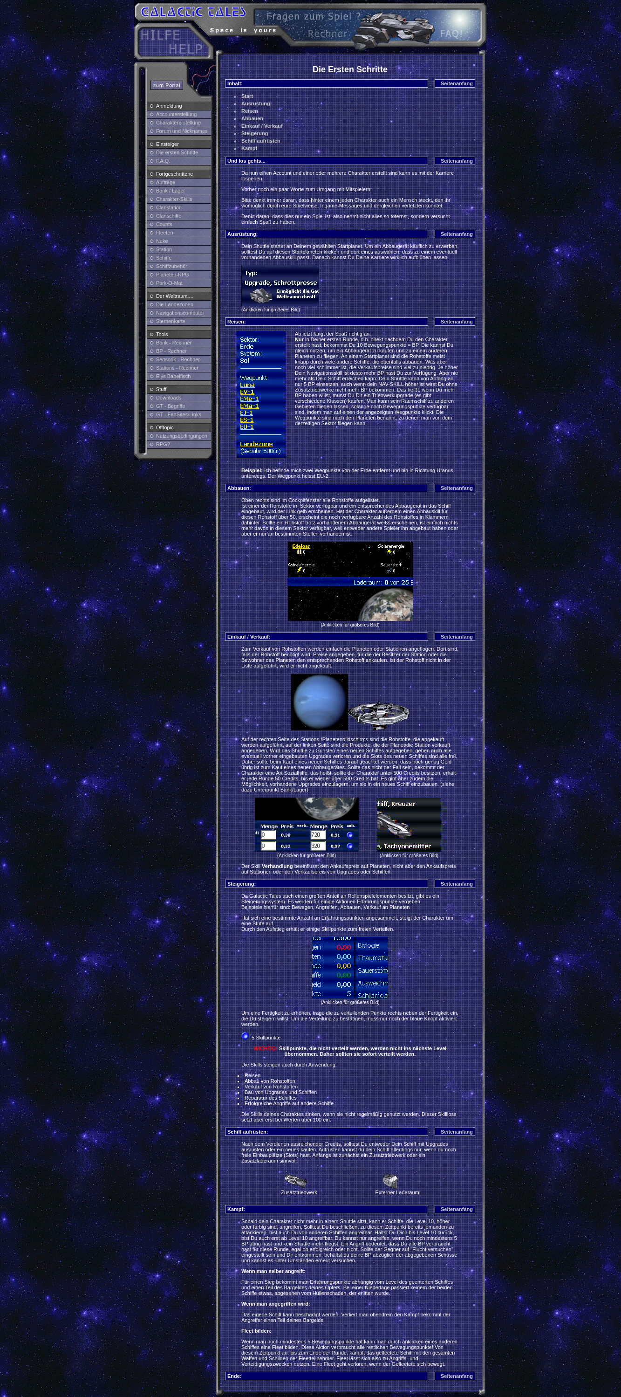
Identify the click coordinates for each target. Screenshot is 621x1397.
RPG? (163, 444)
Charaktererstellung (178, 122)
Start (247, 96)
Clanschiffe (168, 216)
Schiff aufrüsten (260, 141)
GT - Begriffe (170, 406)
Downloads (168, 397)
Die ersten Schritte (177, 152)
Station (164, 249)
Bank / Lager (170, 190)
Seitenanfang (457, 83)
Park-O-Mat (169, 283)
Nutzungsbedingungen (181, 436)
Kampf (249, 148)
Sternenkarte (170, 321)
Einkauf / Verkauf (262, 126)
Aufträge (166, 182)
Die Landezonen (174, 304)
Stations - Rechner (177, 368)
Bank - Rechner (173, 342)
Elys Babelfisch (173, 376)
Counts (164, 224)
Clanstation (169, 207)
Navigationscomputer (180, 313)
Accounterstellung (176, 114)
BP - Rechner (171, 351)
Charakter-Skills (174, 199)
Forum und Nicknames (182, 131)
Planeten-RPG (172, 274)
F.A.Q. (163, 161)
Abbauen (252, 118)
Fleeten (164, 232)
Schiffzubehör (171, 266)
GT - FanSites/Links (178, 414)
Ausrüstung (255, 103)
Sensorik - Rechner (178, 359)
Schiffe (163, 258)
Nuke (162, 241)
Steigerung (254, 133)
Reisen (249, 111)
